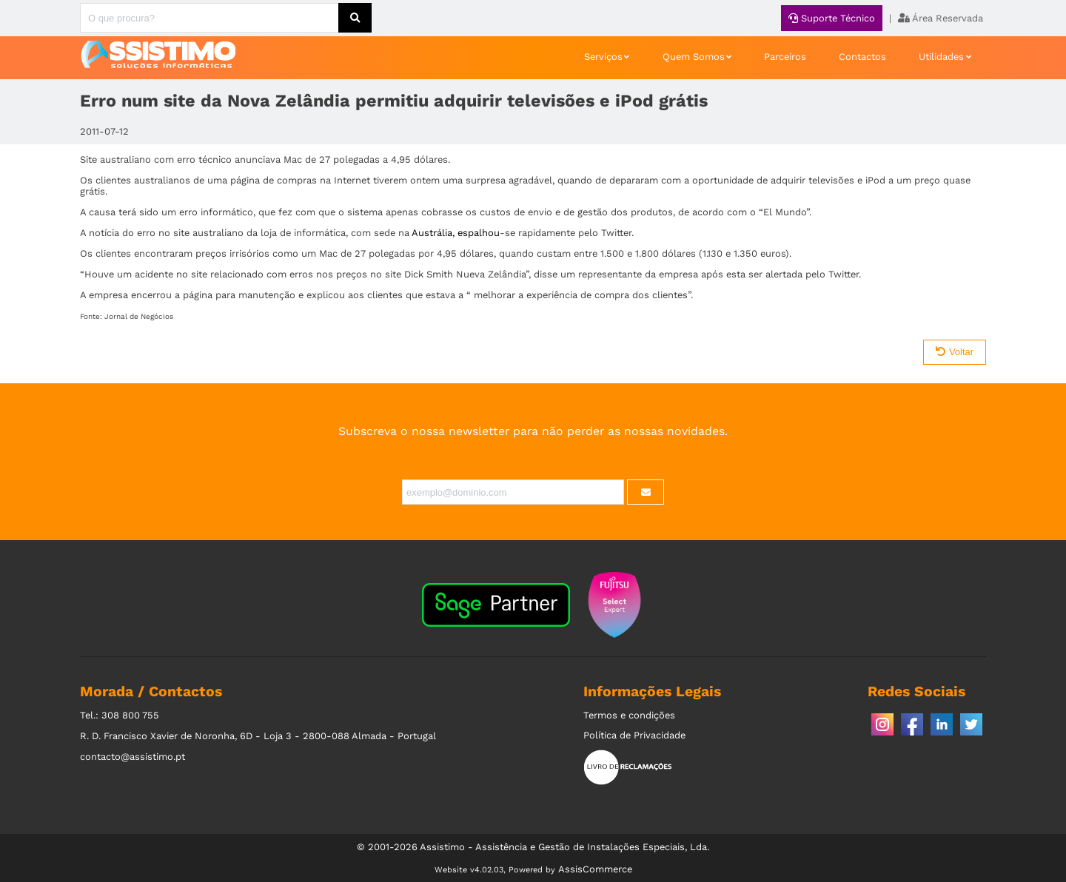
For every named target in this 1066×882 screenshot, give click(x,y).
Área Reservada (940, 18)
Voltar (954, 351)
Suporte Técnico (831, 18)
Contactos (862, 56)
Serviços (603, 56)
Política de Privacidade (634, 735)
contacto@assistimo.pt (132, 756)
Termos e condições (629, 715)
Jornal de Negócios (138, 316)
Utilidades (941, 56)
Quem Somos (694, 56)
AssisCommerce (595, 869)
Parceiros (785, 56)
